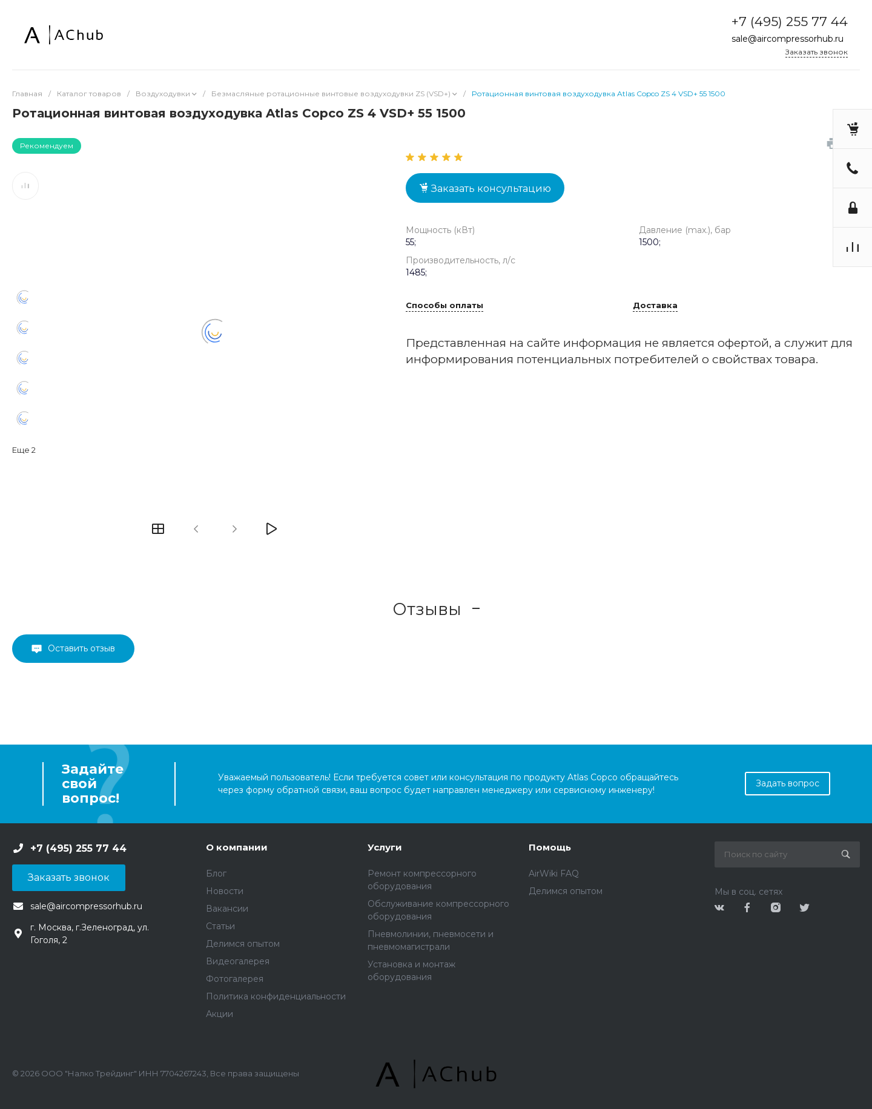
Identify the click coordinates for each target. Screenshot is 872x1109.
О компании (237, 847)
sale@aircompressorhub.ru (788, 38)
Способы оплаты (444, 305)
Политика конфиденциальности (276, 996)
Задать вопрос (787, 783)
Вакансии (227, 908)
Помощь (550, 847)
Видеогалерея (237, 961)
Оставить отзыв (81, 648)
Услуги (385, 847)
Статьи (220, 926)
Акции (219, 1014)
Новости (224, 891)
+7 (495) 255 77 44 (790, 21)
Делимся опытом (243, 943)
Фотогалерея (234, 978)
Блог (216, 873)
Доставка (655, 305)
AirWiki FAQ (554, 873)
